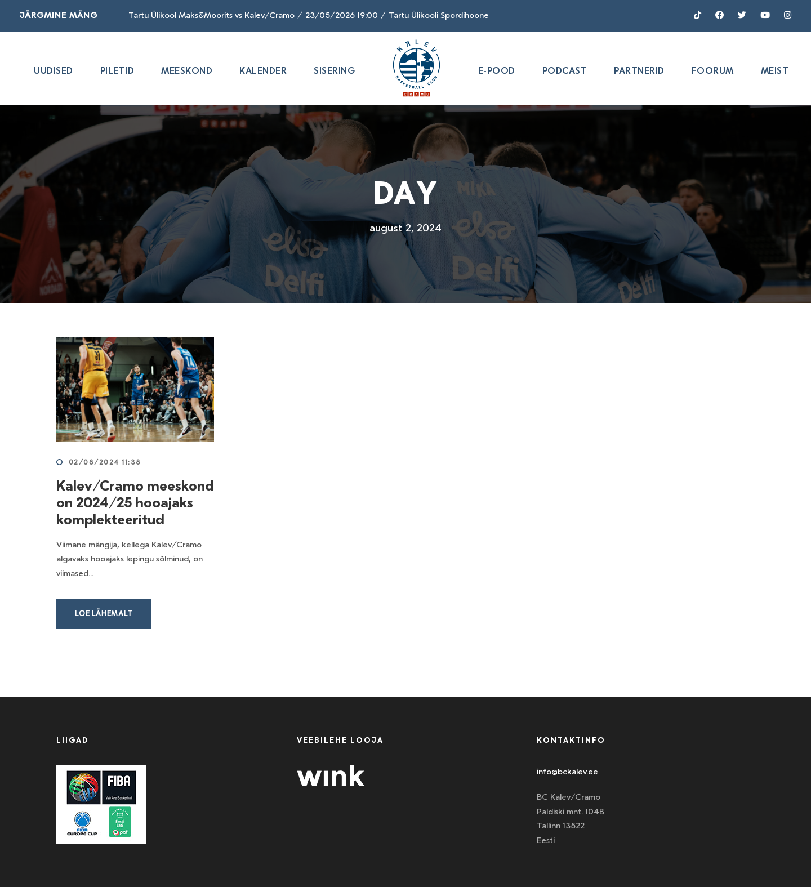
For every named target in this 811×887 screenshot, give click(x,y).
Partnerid (639, 70)
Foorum (713, 70)
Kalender (263, 70)
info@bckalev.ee (567, 771)
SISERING (334, 70)
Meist (775, 70)
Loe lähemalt (104, 613)
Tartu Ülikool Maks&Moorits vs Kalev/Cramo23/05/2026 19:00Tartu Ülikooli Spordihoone (308, 15)
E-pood (496, 70)
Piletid (117, 70)
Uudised (53, 70)
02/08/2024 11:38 (105, 462)
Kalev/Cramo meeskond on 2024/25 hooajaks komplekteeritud (135, 502)
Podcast (564, 70)
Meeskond (186, 70)
